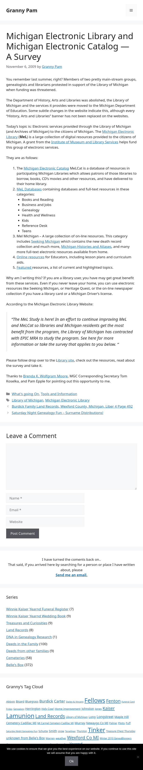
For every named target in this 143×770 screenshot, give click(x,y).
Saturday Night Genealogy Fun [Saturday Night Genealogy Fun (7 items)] (22, 731)
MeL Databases (29, 189)
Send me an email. (71, 575)
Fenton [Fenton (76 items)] (113, 701)
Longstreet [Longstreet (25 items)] (105, 716)
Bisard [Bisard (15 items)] (20, 701)
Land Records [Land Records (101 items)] (50, 716)
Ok (71, 761)
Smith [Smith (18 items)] (53, 731)
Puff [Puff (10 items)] (128, 723)
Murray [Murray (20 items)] (80, 723)
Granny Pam (21, 10)
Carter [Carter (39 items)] (59, 701)
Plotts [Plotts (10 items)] (121, 723)
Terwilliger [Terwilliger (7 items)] (70, 731)
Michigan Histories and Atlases (86, 246)
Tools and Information (59, 393)
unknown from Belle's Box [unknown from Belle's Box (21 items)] (25, 738)
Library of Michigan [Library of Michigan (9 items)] (77, 717)
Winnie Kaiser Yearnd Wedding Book (36, 616)
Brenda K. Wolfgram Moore (45, 376)
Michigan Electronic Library (67, 400)
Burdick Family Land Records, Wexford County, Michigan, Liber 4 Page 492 (72, 406)
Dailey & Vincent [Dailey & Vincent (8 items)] (74, 701)
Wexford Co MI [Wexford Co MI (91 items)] (83, 737)
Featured (24, 267)
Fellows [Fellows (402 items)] (94, 700)
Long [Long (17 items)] (92, 717)
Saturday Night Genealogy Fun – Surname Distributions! (57, 412)
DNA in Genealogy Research (29, 637)
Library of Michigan (27, 400)
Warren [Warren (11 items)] (50, 738)
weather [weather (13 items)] (60, 738)
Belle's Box (15, 664)
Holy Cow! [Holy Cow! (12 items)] (48, 709)
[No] (138, 757)
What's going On (25, 393)
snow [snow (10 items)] (61, 731)
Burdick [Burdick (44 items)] (46, 701)
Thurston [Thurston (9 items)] (82, 731)
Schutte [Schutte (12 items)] (43, 731)
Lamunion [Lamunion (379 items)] (20, 716)
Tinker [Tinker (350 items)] (96, 730)
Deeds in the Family (22, 643)
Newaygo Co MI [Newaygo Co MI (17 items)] (97, 723)
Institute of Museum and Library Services (84, 142)
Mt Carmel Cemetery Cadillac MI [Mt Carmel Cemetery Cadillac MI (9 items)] (55, 723)
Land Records (17, 630)
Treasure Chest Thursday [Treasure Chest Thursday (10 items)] (120, 731)
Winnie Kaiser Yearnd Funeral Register (37, 609)
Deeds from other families (27, 650)
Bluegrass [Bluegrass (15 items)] (31, 701)
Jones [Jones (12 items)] (98, 709)
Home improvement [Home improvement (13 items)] (68, 709)
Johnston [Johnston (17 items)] (88, 708)
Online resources (30, 257)
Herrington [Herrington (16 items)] (32, 709)
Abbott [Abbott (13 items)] (10, 701)
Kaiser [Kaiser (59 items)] (109, 708)
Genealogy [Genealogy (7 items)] (18, 708)
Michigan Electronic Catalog (46, 168)
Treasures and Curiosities (26, 623)
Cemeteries (15, 657)
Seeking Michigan (45, 241)
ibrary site (66, 360)
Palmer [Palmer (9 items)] (113, 723)
